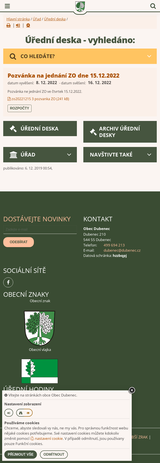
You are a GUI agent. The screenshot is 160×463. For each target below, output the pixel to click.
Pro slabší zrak (132, 437)
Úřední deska (55, 19)
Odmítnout (53, 454)
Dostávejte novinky (37, 218)
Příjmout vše (20, 454)
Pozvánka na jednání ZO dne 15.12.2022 (63, 75)
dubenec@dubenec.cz (122, 250)
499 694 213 (114, 245)
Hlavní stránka (18, 19)
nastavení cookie (46, 438)
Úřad (37, 19)
